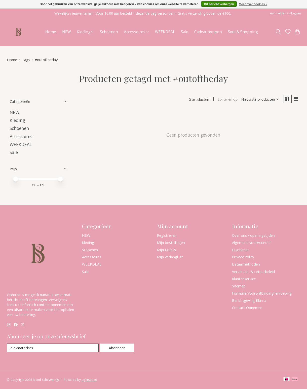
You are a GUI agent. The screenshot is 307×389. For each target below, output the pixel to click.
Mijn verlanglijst (170, 256)
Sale (184, 32)
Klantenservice (244, 278)
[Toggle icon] (278, 31)
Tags (26, 59)
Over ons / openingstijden (253, 235)
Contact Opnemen (247, 307)
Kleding (17, 120)
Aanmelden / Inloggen (285, 13)
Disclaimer (240, 249)
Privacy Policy (243, 256)
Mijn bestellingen (171, 242)
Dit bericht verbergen (219, 4)
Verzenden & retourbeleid (253, 271)
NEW (66, 32)
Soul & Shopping (243, 32)
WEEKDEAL (165, 32)
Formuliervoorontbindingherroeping (262, 293)
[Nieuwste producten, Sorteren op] (260, 99)
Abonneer (117, 347)
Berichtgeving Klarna (249, 300)
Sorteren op (228, 99)
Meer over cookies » (253, 4)
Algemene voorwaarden (251, 242)
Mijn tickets (166, 249)
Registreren (166, 235)
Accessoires (21, 136)
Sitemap (239, 285)
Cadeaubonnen (208, 32)
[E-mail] (53, 348)
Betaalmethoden (246, 264)
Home (50, 32)
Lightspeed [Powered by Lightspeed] (89, 380)
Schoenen (109, 32)
